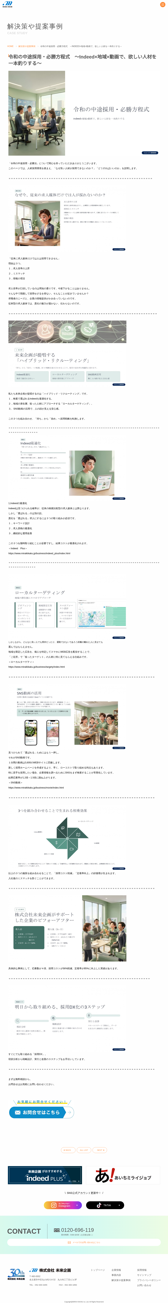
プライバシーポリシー (149, 1275)
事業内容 (116, 1269)
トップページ (98, 1264)
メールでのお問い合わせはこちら (130, 1233)
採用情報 (142, 1264)
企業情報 (116, 1264)
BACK (59, 1151)
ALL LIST (84, 1151)
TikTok (104, 1207)
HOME (10, 46)
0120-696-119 (77, 1232)
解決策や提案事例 (27, 46)
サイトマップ (144, 1269)
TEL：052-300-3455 (38, 1279)
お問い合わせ (144, 1280)
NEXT (108, 1151)
